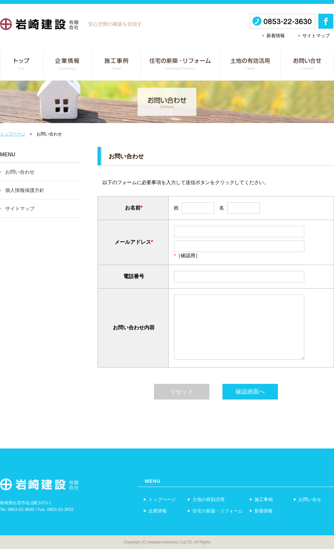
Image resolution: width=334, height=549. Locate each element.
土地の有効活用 (205, 499)
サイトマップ (316, 35)
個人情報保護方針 (24, 190)
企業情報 (155, 510)
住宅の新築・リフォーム (215, 510)
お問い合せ (307, 499)
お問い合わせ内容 (134, 327)
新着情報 (275, 35)
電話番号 (133, 276)
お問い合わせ (20, 172)
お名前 (133, 208)
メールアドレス (132, 242)
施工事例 (261, 499)
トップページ (12, 134)
